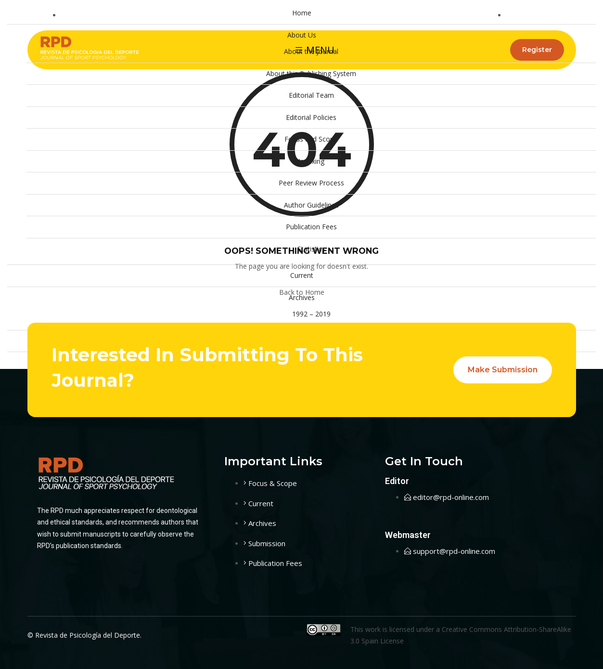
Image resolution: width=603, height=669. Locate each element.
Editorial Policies (311, 117)
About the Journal (311, 51)
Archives (302, 297)
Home (301, 12)
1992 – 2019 (311, 313)
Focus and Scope (311, 139)
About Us (301, 34)
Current (301, 275)
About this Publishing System (311, 73)
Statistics (311, 248)
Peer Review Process (311, 182)
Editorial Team (311, 95)
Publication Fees (311, 226)
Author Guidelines (311, 205)
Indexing (311, 161)
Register (537, 49)
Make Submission (503, 369)
